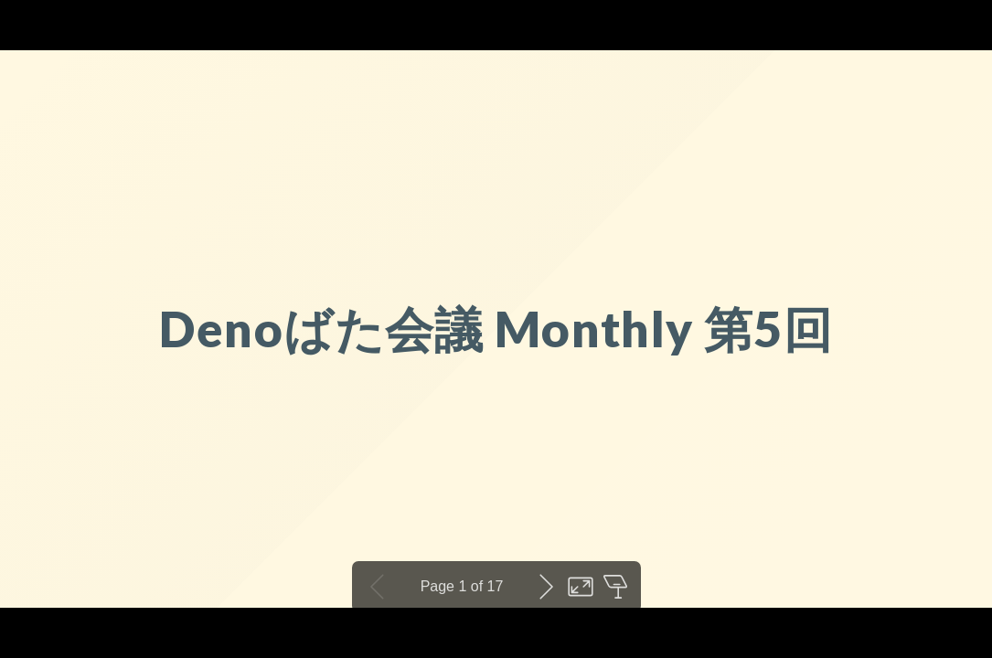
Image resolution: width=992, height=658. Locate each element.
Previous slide (377, 586)
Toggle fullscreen (580, 586)
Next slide (545, 586)
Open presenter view (615, 586)
